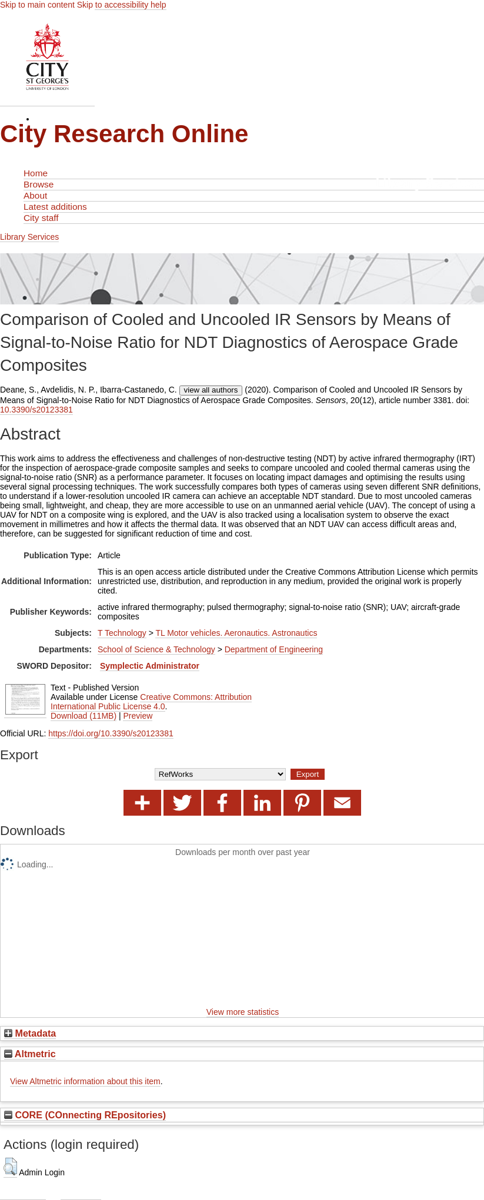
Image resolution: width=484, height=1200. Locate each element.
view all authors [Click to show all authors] (211, 390)
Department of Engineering (274, 649)
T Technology (122, 633)
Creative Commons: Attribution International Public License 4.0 (151, 701)
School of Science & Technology (156, 649)
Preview (137, 715)
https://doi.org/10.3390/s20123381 (110, 733)
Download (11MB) (83, 715)
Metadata (30, 1033)
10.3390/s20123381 (36, 409)
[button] (10, 1166)
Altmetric (30, 1053)
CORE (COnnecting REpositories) (85, 1115)
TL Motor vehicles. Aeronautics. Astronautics (236, 633)
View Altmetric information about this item (85, 1081)
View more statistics (242, 1012)
